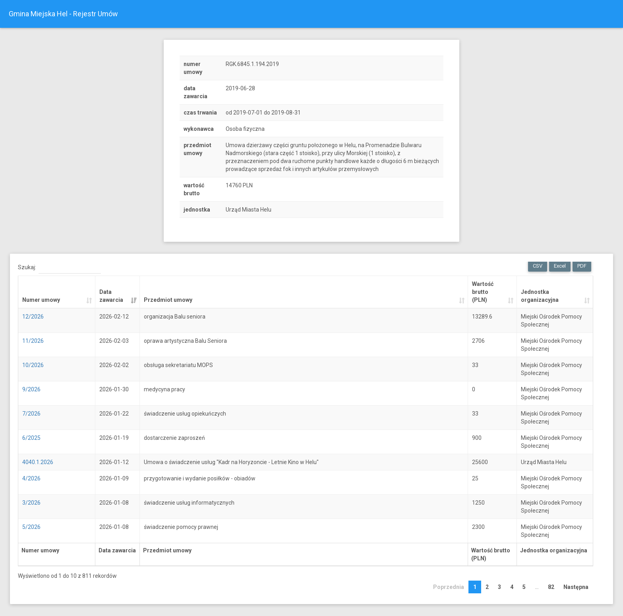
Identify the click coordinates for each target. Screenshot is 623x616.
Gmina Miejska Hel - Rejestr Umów (63, 14)
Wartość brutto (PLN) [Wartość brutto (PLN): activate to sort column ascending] (482, 292)
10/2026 (33, 365)
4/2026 (31, 478)
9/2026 (31, 389)
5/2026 (31, 527)
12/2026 (33, 316)
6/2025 (31, 438)
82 (551, 587)
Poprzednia (448, 587)
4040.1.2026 (37, 462)
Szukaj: (59, 268)
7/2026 (31, 413)
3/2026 (31, 502)
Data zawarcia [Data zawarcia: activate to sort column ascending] (111, 296)
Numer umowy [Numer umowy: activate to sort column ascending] (41, 300)
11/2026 (33, 341)
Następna (575, 587)
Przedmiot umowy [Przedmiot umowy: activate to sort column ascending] (168, 300)
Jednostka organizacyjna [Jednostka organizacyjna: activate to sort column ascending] (540, 296)
